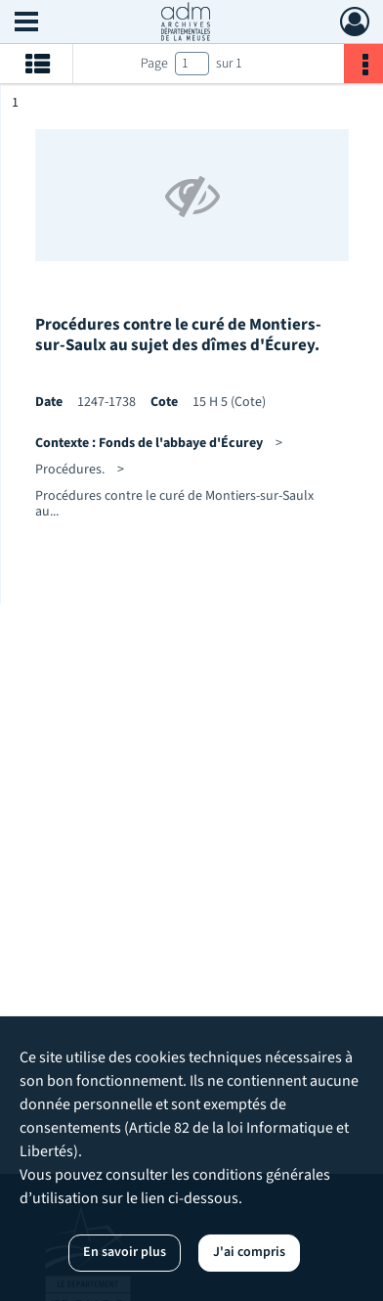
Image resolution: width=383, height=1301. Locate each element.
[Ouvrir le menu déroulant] (26, 23)
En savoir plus (124, 1252)
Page (154, 63)
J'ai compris (249, 1252)
